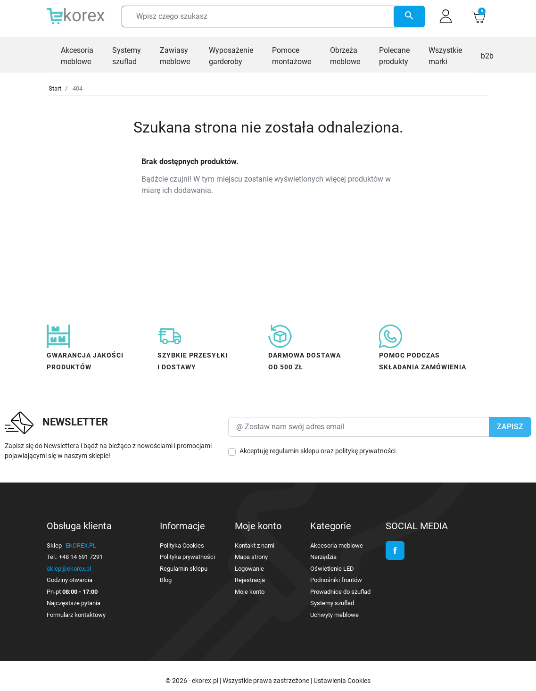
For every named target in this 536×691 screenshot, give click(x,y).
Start (55, 88)
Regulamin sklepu (183, 568)
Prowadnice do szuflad (340, 591)
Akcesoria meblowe (336, 545)
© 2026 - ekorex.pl (192, 680)
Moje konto (249, 591)
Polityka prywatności (187, 556)
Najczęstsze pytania (73, 603)
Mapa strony (251, 556)
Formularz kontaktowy (76, 614)
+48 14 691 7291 (81, 556)
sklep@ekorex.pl (69, 568)
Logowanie (249, 568)
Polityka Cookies (182, 545)
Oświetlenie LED (332, 568)
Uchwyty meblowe (334, 614)
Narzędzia (323, 556)
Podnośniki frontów (336, 579)
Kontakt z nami (254, 545)
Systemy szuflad (332, 603)
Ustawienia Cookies (342, 680)
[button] (478, 16)
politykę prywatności (365, 451)
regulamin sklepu (294, 451)
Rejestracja (250, 579)
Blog (166, 579)
